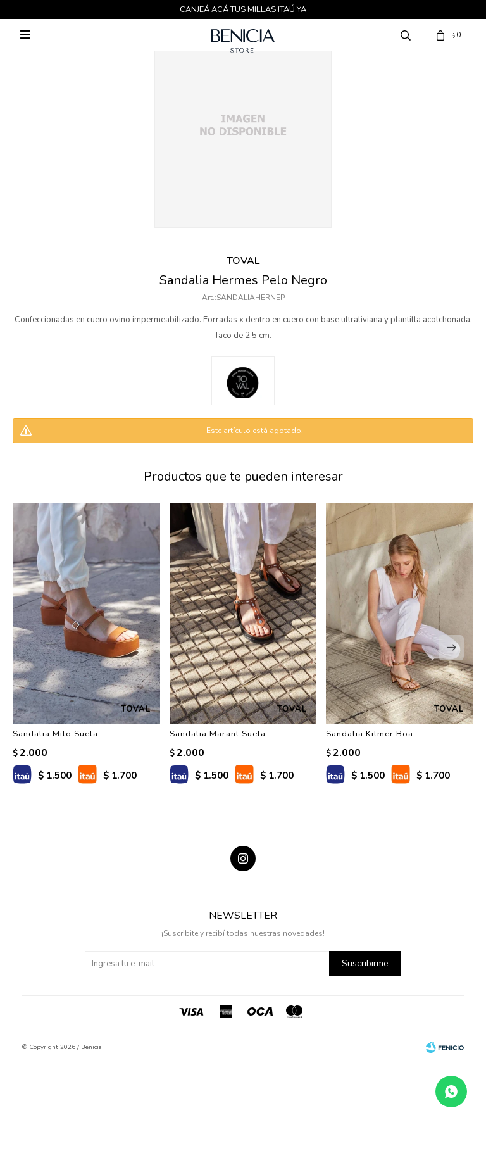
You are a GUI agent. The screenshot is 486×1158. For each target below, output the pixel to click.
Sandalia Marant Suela (218, 733)
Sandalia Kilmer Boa (369, 733)
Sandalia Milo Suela (55, 733)
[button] (451, 648)
